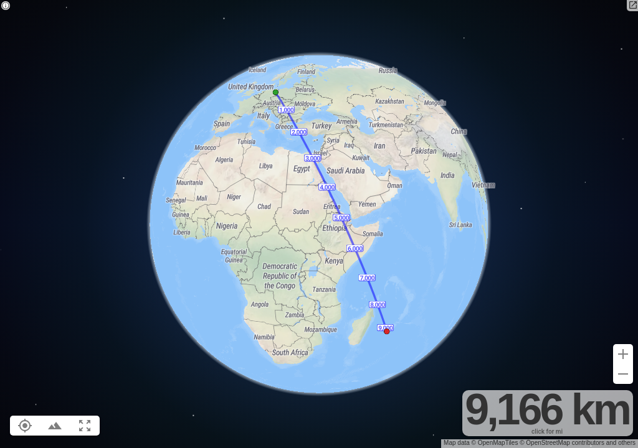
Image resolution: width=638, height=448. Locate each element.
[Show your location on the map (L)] (25, 426)
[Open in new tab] (632, 5)
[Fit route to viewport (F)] (85, 426)
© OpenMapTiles (495, 442)
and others (621, 442)
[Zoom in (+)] (623, 354)
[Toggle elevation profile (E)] (55, 426)
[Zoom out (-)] (623, 374)
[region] (319, 224)
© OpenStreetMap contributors (562, 442)
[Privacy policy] (5, 6)
